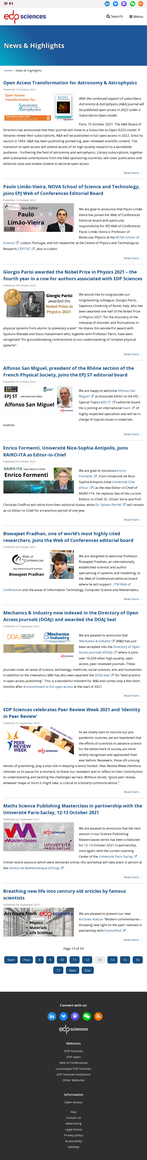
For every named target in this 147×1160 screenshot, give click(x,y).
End (88, 970)
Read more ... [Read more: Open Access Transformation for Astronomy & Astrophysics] (132, 172)
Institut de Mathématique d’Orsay (34, 868)
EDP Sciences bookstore (74, 1074)
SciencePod (112, 930)
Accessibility (73, 1141)
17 (58, 970)
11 (75, 960)
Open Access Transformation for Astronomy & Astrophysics (70, 83)
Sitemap (73, 1147)
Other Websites (73, 1080)
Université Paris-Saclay (116, 856)
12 (87, 960)
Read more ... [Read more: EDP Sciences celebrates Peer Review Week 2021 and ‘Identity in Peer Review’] (132, 792)
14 (112, 960)
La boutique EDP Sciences (73, 1068)
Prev (26, 960)
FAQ (73, 1112)
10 (62, 960)
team (127, 408)
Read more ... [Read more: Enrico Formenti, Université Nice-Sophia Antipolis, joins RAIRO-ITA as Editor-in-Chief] (132, 519)
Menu (138, 16)
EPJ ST (106, 402)
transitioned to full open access (49, 686)
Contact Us (73, 1118)
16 (138, 960)
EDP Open (73, 1057)
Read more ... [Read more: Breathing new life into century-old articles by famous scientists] (132, 939)
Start (11, 960)
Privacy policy (73, 1135)
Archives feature (91, 919)
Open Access (73, 1102)
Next (72, 970)
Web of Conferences (74, 1063)
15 (125, 960)
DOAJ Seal (102, 675)
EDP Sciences (73, 1051)
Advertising (73, 1123)
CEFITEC (24, 249)
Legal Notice (73, 1129)
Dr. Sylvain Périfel (108, 504)
